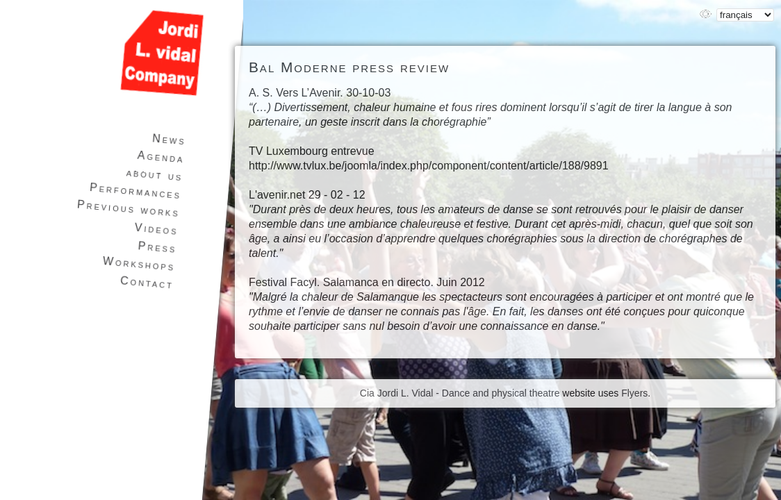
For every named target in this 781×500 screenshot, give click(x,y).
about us (154, 174)
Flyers (634, 393)
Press (157, 247)
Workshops (139, 264)
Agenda (161, 157)
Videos (156, 229)
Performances (136, 191)
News (168, 139)
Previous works (128, 209)
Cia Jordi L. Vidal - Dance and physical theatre (460, 393)
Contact (147, 282)
